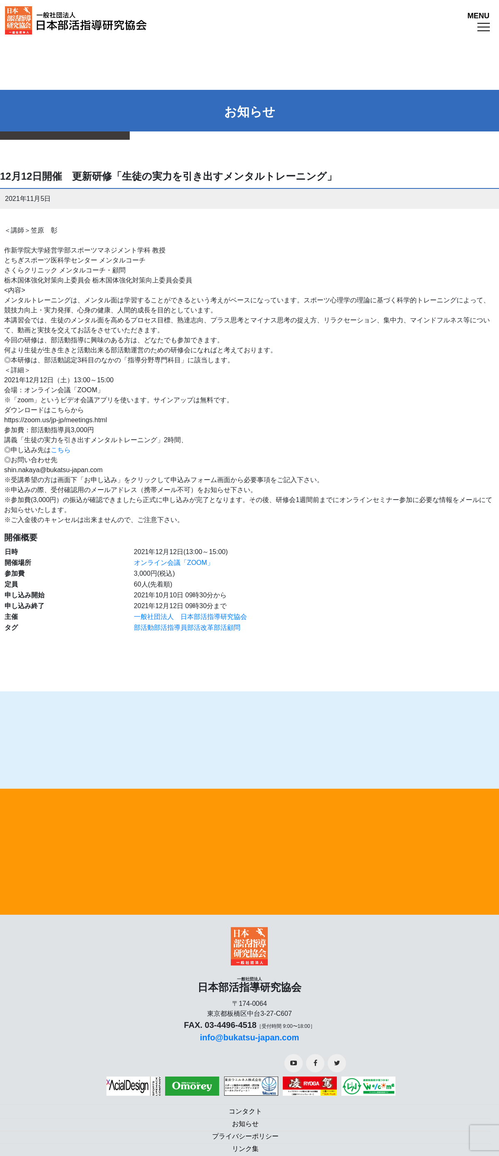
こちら (61, 449)
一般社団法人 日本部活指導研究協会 (190, 616)
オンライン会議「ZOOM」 (174, 562)
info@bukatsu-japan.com (249, 1037)
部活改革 (200, 627)
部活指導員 (170, 627)
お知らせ (245, 1123)
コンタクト (245, 1111)
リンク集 (245, 1148)
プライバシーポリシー (245, 1136)
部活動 (144, 627)
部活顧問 (227, 627)
